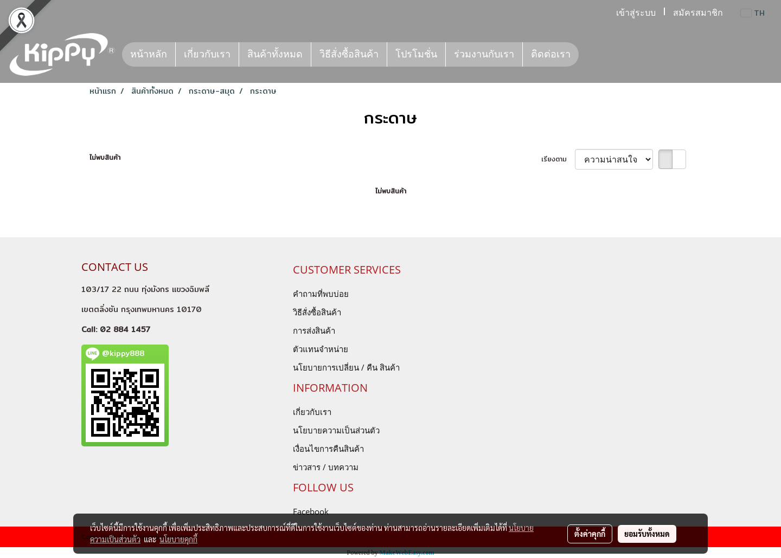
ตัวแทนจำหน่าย (320, 348)
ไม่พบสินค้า (104, 158)
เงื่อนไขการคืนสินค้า (328, 448)
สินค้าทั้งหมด (275, 54)
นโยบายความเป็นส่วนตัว (336, 430)
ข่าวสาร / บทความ (326, 467)
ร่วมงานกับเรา (484, 54)
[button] (588, 54)
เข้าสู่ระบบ (636, 12)
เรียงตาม (558, 159)
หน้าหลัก (148, 54)
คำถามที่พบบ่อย (321, 293)
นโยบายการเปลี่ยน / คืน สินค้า (346, 367)
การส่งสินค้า (314, 330)
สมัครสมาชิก (698, 12)
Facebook (311, 511)
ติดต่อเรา (551, 54)
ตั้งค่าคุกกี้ (589, 533)
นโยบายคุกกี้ (178, 539)
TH (753, 13)
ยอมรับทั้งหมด (647, 533)
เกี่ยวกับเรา (207, 54)
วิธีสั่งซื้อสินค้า (349, 54)
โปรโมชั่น (416, 54)
